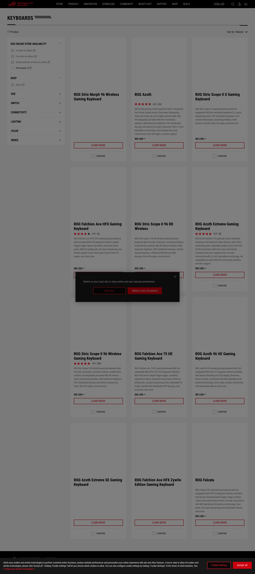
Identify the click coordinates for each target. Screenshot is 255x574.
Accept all (242, 565)
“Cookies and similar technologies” (18, 569)
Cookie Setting (219, 565)
